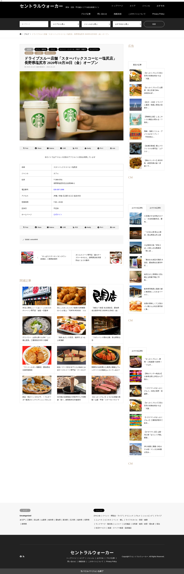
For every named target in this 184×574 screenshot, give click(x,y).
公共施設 (126, 524)
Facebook (20, 556)
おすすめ (160, 6)
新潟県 (65, 520)
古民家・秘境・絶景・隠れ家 (143, 524)
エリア (132, 6)
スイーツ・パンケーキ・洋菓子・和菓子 (73, 49)
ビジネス (107, 520)
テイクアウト (94, 49)
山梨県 (43, 520)
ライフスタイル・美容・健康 (137, 520)
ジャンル (146, 6)
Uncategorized (25, 516)
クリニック (129, 516)
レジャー (118, 524)
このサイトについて (137, 14)
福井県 (79, 520)
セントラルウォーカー (92, 552)
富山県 (36, 520)
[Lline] (63, 148)
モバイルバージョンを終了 (92, 571)
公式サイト (58, 214)
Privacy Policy (158, 14)
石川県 (72, 520)
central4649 (34, 239)
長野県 (29, 49)
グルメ (53, 49)
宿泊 (158, 524)
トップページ (117, 6)
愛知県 (58, 520)
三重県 (29, 520)
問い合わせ (102, 14)
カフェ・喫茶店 (41, 49)
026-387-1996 (59, 189)
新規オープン (50, 53)
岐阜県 (50, 520)
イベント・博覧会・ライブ (112, 516)
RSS (23, 556)
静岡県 (24, 524)
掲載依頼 (118, 14)
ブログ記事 (86, 14)
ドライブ (158, 516)
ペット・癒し (118, 520)
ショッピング (147, 516)
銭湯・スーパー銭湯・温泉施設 (120, 528)
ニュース (99, 520)
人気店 (39, 53)
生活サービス (101, 528)
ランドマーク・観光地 (104, 524)
